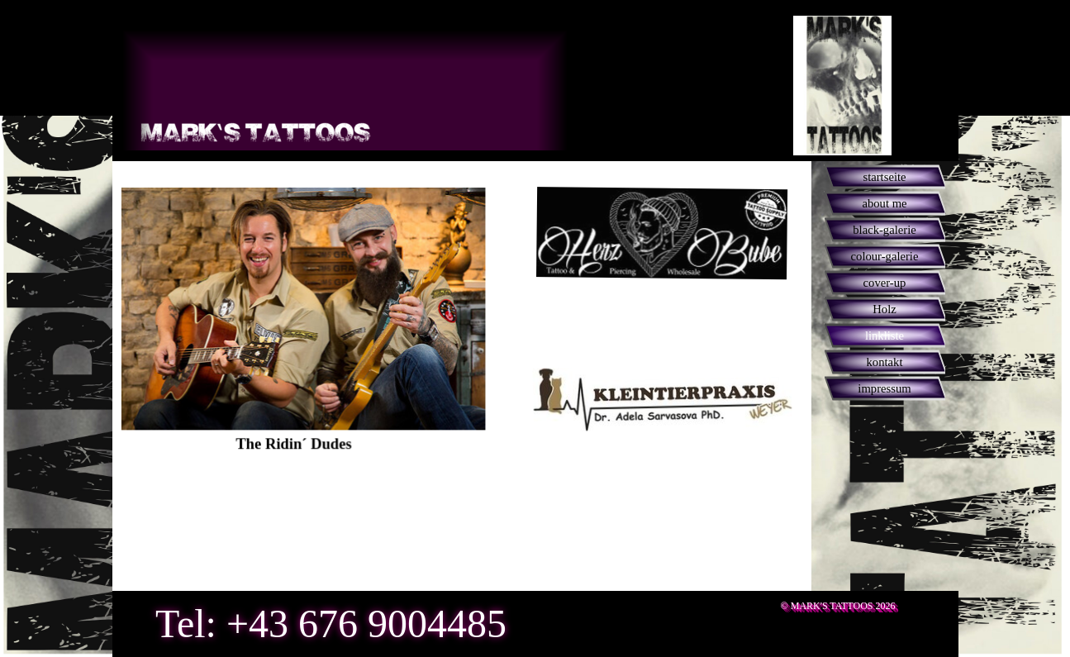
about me (884, 203)
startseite (884, 176)
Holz (884, 309)
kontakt (885, 362)
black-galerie (884, 229)
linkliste (884, 335)
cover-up (884, 282)
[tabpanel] (253, 336)
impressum (884, 388)
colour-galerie (885, 256)
